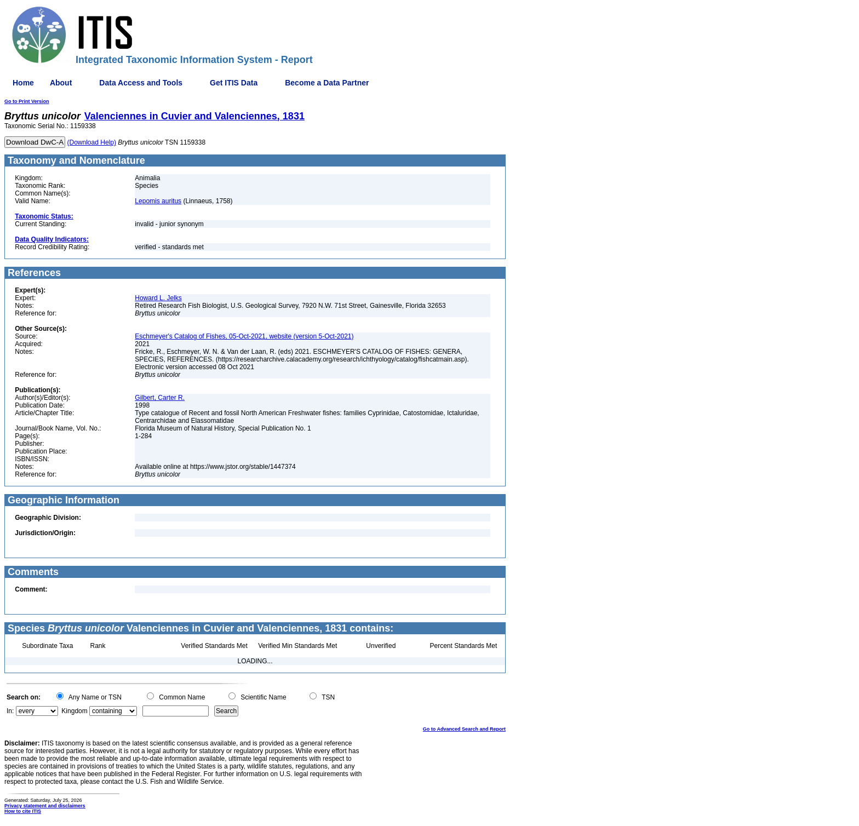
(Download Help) (91, 142)
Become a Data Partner (327, 82)
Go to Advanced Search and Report (464, 729)
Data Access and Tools (140, 82)
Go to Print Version (26, 101)
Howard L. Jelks (158, 298)
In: (10, 711)
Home (23, 82)
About (61, 82)
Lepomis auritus (158, 201)
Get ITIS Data (233, 82)
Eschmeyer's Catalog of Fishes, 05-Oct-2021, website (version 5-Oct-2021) (244, 336)
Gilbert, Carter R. (160, 397)
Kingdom (74, 711)
